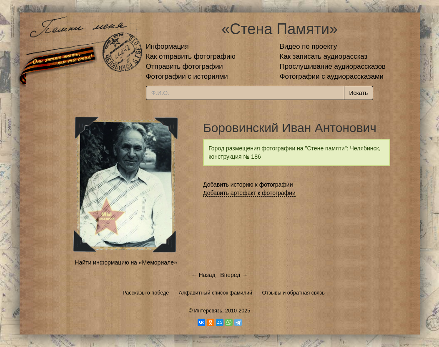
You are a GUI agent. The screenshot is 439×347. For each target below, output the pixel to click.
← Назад (203, 275)
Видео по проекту (308, 46)
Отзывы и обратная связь (293, 293)
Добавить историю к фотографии (248, 184)
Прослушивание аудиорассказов (333, 66)
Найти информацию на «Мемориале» (126, 262)
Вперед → (234, 275)
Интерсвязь (208, 311)
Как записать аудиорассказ (324, 56)
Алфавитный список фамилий (215, 293)
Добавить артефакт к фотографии (249, 193)
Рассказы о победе (146, 293)
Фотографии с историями (187, 76)
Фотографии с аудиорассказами (332, 76)
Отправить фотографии (184, 66)
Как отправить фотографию (191, 56)
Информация (167, 46)
